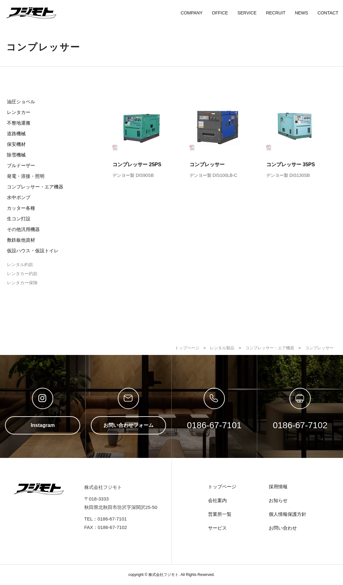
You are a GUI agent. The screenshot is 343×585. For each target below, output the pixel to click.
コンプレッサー (221, 138)
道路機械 (16, 133)
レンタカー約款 (22, 273)
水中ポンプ (18, 197)
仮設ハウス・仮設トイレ (33, 250)
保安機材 (16, 144)
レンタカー (18, 112)
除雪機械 (16, 154)
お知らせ (278, 500)
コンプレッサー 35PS (297, 138)
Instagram (43, 425)
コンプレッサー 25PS (143, 138)
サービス (217, 528)
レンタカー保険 (22, 282)
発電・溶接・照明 (25, 176)
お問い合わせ (283, 528)
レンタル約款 (20, 264)
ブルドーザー (21, 165)
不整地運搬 (18, 123)
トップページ (222, 486)
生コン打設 (18, 218)
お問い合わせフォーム (128, 425)
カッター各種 (21, 208)
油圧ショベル (21, 101)
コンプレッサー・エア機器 (35, 186)
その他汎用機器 (23, 229)
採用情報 (278, 486)
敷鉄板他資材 (21, 240)
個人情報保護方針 (287, 514)
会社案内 (217, 500)
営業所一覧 (219, 514)
